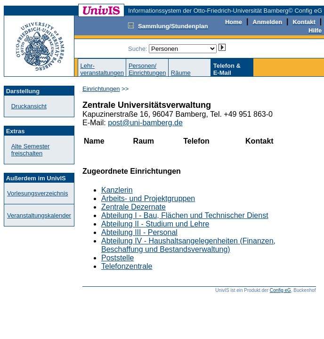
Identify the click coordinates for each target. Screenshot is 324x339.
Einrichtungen (101, 88)
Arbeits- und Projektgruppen (148, 198)
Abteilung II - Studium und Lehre (155, 224)
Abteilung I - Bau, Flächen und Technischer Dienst (184, 215)
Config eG (280, 290)
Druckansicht (29, 106)
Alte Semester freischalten (30, 150)
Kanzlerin (117, 190)
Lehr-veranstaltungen (102, 69)
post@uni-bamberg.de (145, 123)
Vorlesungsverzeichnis (37, 193)
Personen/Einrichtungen (147, 69)
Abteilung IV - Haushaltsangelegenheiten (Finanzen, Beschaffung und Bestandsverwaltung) (188, 245)
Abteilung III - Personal (139, 232)
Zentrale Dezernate (133, 207)
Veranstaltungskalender (39, 215)
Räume (181, 72)
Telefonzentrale (127, 266)
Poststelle (117, 258)
